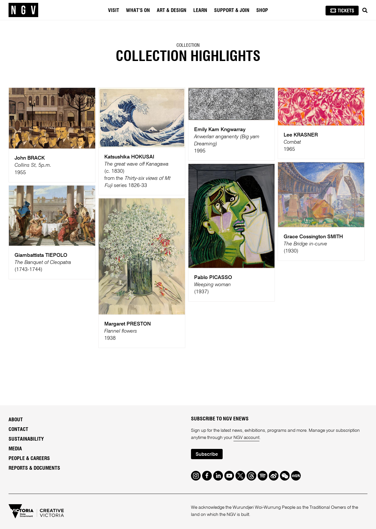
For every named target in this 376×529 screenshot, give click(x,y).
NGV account (246, 438)
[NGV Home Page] (23, 10)
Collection (188, 45)
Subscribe (207, 454)
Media (15, 448)
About (16, 419)
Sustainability (26, 439)
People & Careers (29, 458)
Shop (262, 10)
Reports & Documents (34, 468)
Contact (18, 429)
